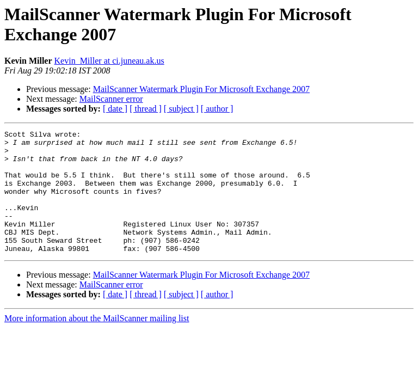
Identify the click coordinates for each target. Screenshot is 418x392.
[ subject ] (181, 108)
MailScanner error (111, 98)
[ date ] (115, 108)
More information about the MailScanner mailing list (96, 342)
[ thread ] (146, 108)
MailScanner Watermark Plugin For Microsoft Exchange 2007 (201, 89)
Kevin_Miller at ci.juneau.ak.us (109, 60)
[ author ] (217, 108)
